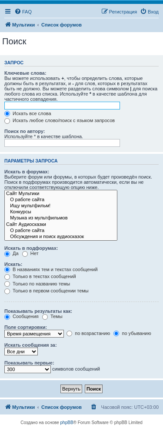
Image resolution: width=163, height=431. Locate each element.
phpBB (66, 422)
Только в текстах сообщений (40, 276)
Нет (30, 253)
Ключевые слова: (25, 73)
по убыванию (132, 333)
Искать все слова (27, 113)
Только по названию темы (37, 283)
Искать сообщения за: (30, 345)
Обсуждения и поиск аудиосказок (60, 237)
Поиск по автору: (24, 131)
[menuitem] (23, 12)
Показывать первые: (29, 362)
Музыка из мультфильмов (60, 218)
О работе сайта (60, 200)
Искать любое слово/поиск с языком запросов (59, 120)
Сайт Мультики (60, 194)
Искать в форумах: (26, 171)
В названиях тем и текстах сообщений (51, 269)
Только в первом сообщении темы (46, 290)
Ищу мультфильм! (60, 206)
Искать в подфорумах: (31, 248)
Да (11, 253)
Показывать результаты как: (38, 311)
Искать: (13, 264)
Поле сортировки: (25, 327)
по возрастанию (88, 333)
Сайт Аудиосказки (60, 225)
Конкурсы (60, 212)
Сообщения (21, 316)
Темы (52, 316)
